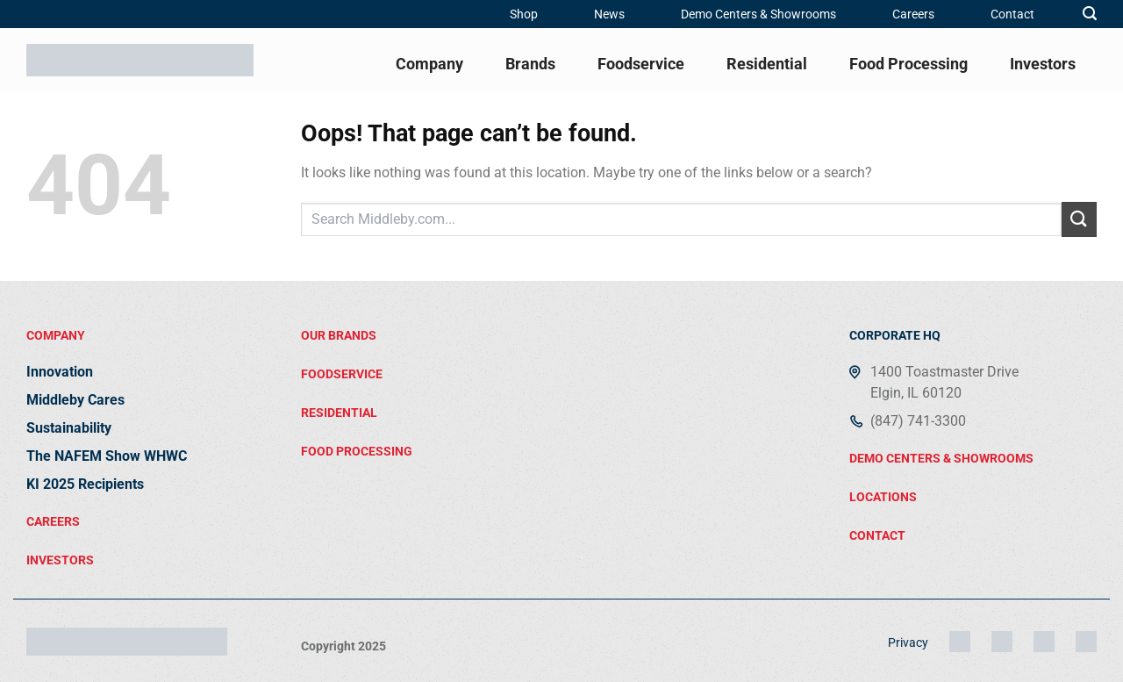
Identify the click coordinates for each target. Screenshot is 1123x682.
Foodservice (640, 63)
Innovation (59, 371)
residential (339, 413)
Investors (1043, 63)
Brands (530, 63)
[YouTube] (1086, 641)
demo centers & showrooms (941, 458)
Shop (524, 14)
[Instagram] (959, 641)
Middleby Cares (75, 399)
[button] (1090, 13)
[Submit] (1079, 219)
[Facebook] (1044, 641)
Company (429, 63)
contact (877, 535)
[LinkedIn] (1001, 641)
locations (883, 497)
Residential (766, 63)
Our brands (338, 335)
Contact (1012, 14)
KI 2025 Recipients (85, 484)
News (609, 14)
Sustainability (68, 428)
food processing (356, 451)
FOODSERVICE (342, 374)
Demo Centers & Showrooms (758, 14)
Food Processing (908, 63)
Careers (913, 14)
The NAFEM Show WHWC (106, 456)
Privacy (908, 642)
